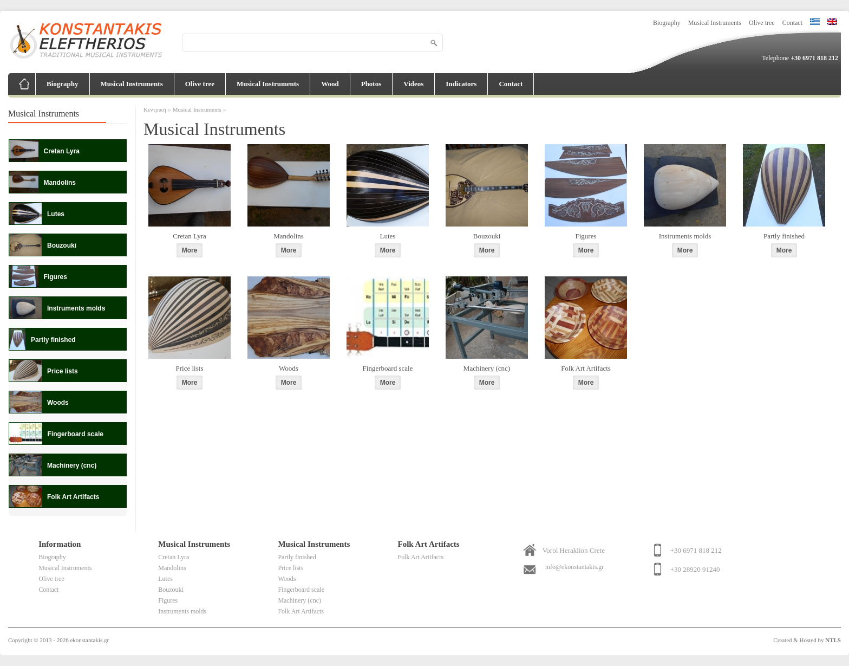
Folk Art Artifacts (586, 368)
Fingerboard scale (388, 368)
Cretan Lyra (189, 236)
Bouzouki (487, 236)
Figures (586, 236)
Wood (330, 84)
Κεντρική (154, 109)
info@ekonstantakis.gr (574, 567)
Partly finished (784, 236)
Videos (413, 84)
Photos (371, 84)
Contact (792, 23)
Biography (667, 23)
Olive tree (762, 23)
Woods (288, 368)
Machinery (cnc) (486, 368)
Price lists (190, 368)
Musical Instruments (714, 23)
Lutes (388, 236)
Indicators (461, 84)
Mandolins (288, 236)
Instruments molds (685, 236)
